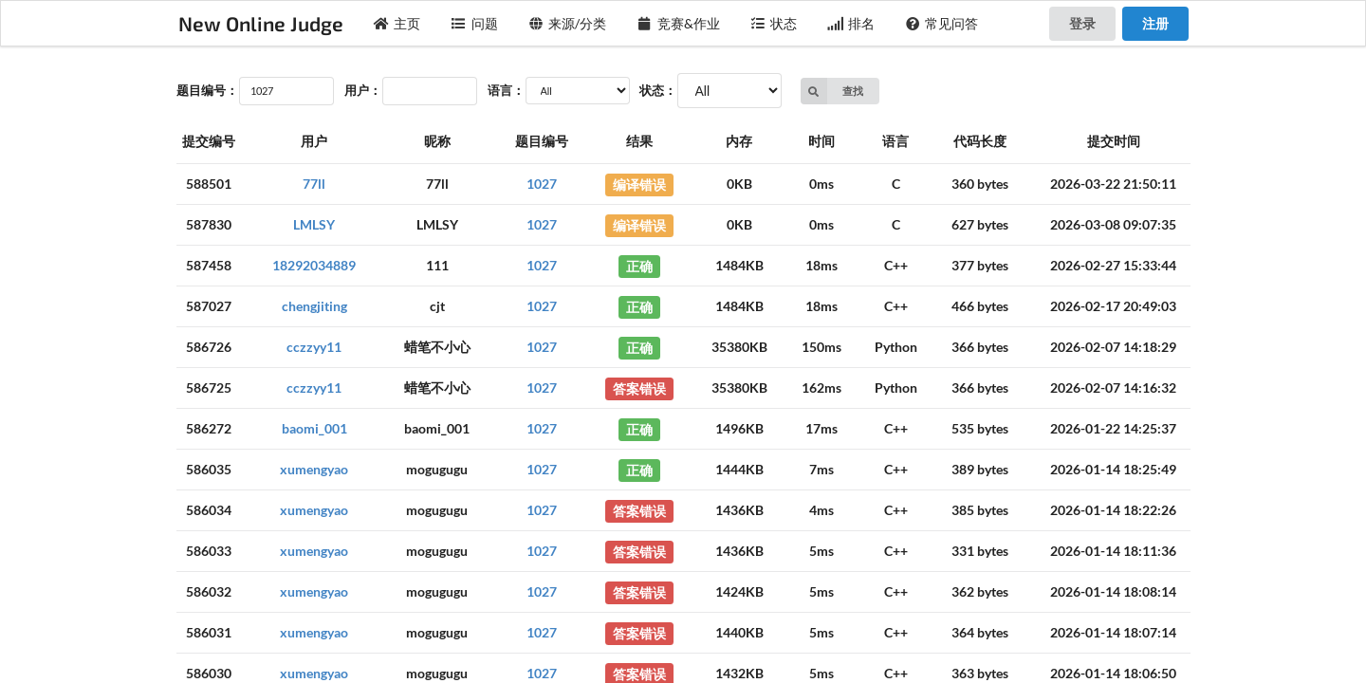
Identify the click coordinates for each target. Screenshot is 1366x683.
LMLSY (314, 224)
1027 (541, 183)
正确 (639, 265)
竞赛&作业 (678, 23)
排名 (851, 23)
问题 (474, 23)
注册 (1155, 23)
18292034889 (314, 265)
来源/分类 (567, 23)
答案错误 (639, 387)
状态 (774, 23)
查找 (832, 91)
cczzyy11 (314, 347)
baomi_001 (314, 428)
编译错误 (639, 183)
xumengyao (314, 469)
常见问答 (942, 23)
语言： (506, 90)
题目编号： (207, 90)
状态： (657, 90)
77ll (314, 183)
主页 (397, 23)
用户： (362, 90)
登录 (1082, 23)
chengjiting (314, 306)
